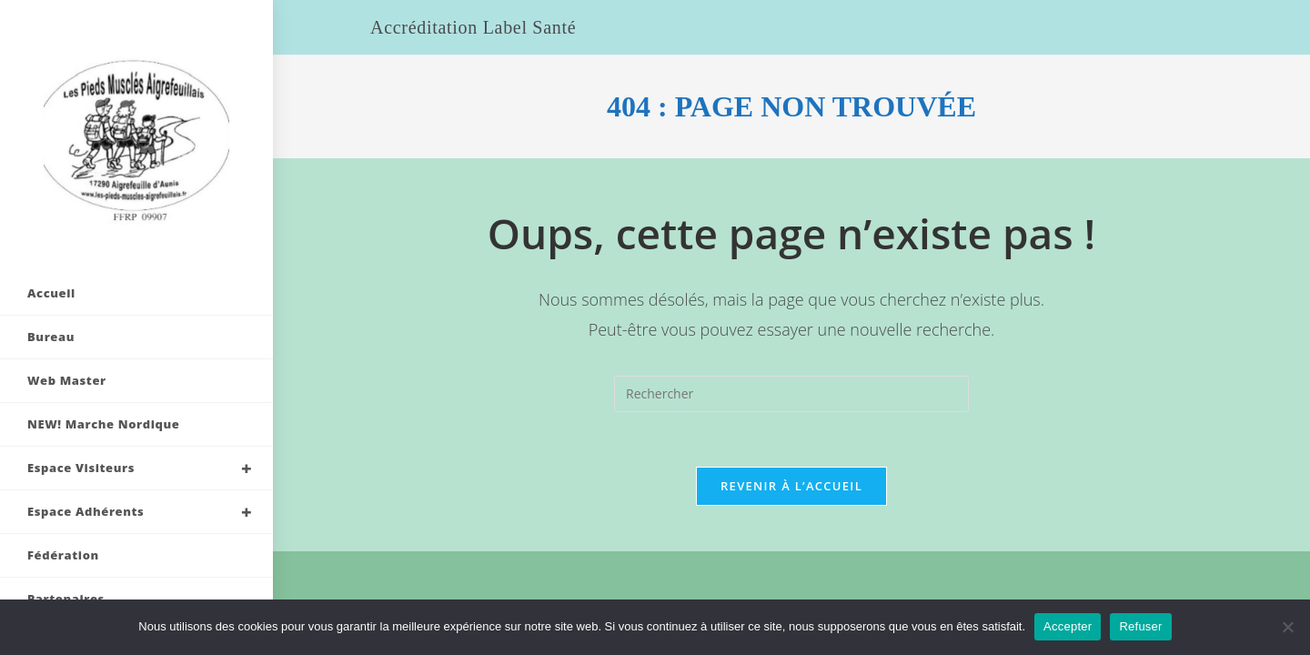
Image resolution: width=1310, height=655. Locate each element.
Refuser (1140, 626)
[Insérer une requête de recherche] (791, 394)
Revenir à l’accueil (791, 486)
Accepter (1067, 626)
